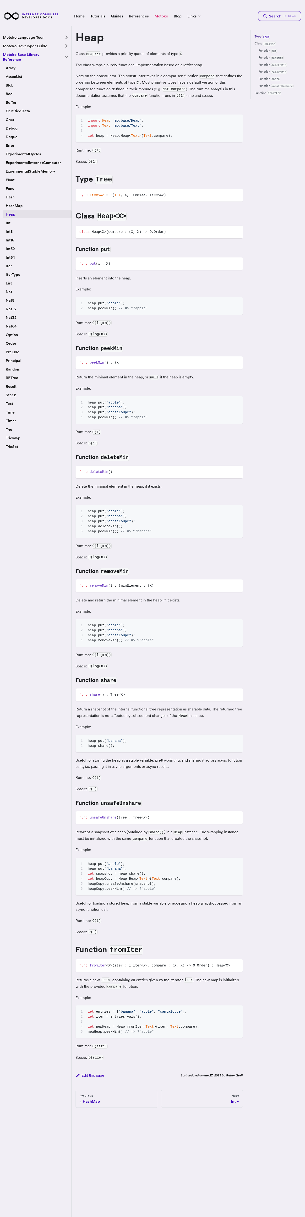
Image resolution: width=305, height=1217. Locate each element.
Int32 (10, 248)
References (139, 16)
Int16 (10, 240)
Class (265, 43)
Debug (12, 128)
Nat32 (11, 317)
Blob (10, 85)
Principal (13, 360)
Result (11, 386)
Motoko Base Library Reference (21, 57)
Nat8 (10, 300)
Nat (9, 291)
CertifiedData (18, 111)
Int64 (10, 257)
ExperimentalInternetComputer (33, 162)
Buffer (11, 102)
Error (10, 145)
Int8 (9, 231)
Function (267, 51)
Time (10, 412)
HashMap (14, 205)
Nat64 (11, 326)
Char (10, 119)
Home (79, 16)
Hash (10, 197)
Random (13, 369)
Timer (11, 420)
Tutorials (97, 16)
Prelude (12, 351)
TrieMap (13, 438)
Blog (178, 16)
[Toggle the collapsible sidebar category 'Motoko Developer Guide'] (66, 46)
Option (12, 334)
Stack (11, 395)
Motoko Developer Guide (25, 46)
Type (262, 36)
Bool (9, 93)
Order (11, 343)
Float (10, 179)
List (9, 283)
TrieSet (12, 446)
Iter (9, 265)
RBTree (12, 377)
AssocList (14, 76)
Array (11, 67)
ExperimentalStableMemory (30, 171)
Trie (9, 429)
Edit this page (90, 1075)
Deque (11, 136)
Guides (117, 16)
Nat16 (11, 308)
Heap (10, 214)
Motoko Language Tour (23, 37)
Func (10, 188)
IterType (13, 274)
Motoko (161, 16)
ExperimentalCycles (23, 154)
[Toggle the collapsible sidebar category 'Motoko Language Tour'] (66, 37)
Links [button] (191, 16)
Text (9, 403)
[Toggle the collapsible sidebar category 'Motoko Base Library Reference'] (66, 57)
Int (8, 222)
